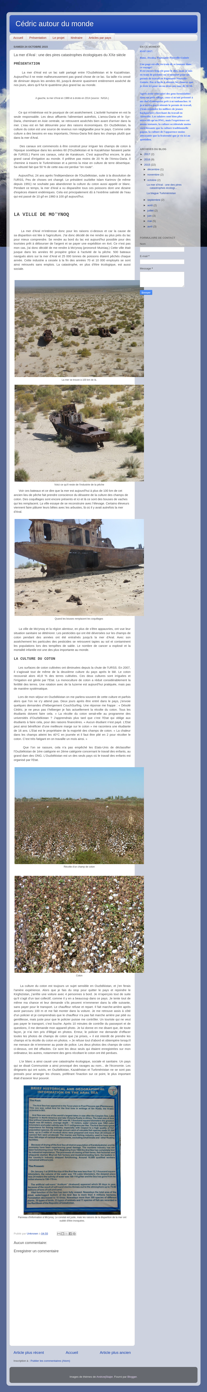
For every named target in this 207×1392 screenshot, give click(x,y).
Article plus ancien (115, 1352)
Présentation (37, 37)
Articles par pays (100, 37)
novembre (153, 174)
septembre (154, 199)
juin (149, 215)
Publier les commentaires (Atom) (50, 1360)
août (150, 205)
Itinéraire (76, 37)
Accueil (18, 37)
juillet (150, 210)
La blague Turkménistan (161, 193)
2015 (147, 164)
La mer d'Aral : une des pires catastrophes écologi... (164, 186)
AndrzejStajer (104, 1376)
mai (150, 221)
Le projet (58, 37)
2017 (147, 154)
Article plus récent (29, 1352)
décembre (153, 169)
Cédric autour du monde (55, 24)
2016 (147, 159)
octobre (152, 180)
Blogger (132, 1376)
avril (150, 226)
